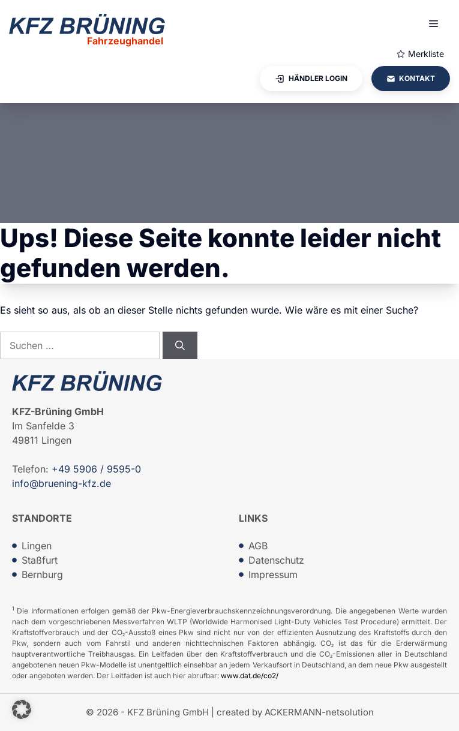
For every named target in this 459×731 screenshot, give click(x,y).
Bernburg (42, 574)
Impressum (273, 574)
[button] (21, 709)
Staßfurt (40, 560)
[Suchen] (180, 345)
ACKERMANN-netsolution (319, 712)
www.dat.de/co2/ (249, 675)
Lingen (37, 546)
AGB (258, 546)
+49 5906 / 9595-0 (96, 469)
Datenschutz (276, 560)
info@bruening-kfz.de (61, 483)
